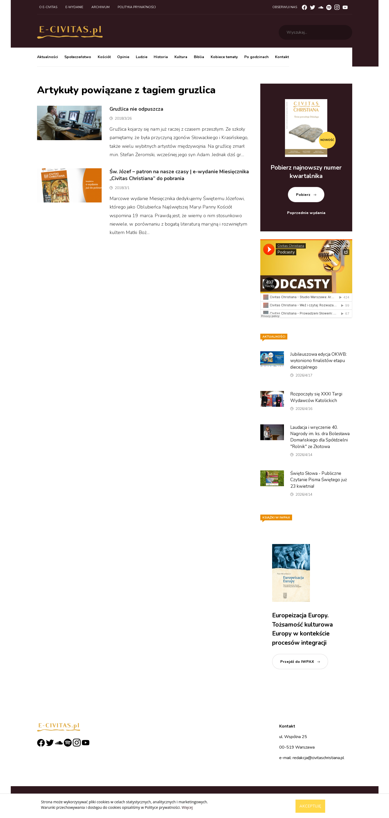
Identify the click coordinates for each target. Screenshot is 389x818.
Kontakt (282, 56)
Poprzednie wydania (306, 212)
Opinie (123, 56)
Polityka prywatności (137, 7)
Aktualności (47, 56)
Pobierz (303, 194)
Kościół (104, 56)
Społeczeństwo (77, 56)
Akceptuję (310, 806)
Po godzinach (256, 56)
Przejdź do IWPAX (297, 661)
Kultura (180, 56)
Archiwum (100, 7)
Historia (161, 56)
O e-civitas (48, 7)
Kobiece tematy (224, 56)
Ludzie (141, 56)
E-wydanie (74, 7)
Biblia (199, 56)
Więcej (187, 807)
